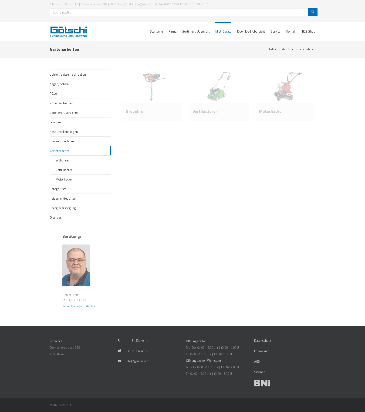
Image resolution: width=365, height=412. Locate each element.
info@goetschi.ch (137, 361)
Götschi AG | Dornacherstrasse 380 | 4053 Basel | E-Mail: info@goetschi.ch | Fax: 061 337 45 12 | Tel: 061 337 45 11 (136, 4)
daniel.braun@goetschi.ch (91, 306)
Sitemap (55, 4)
